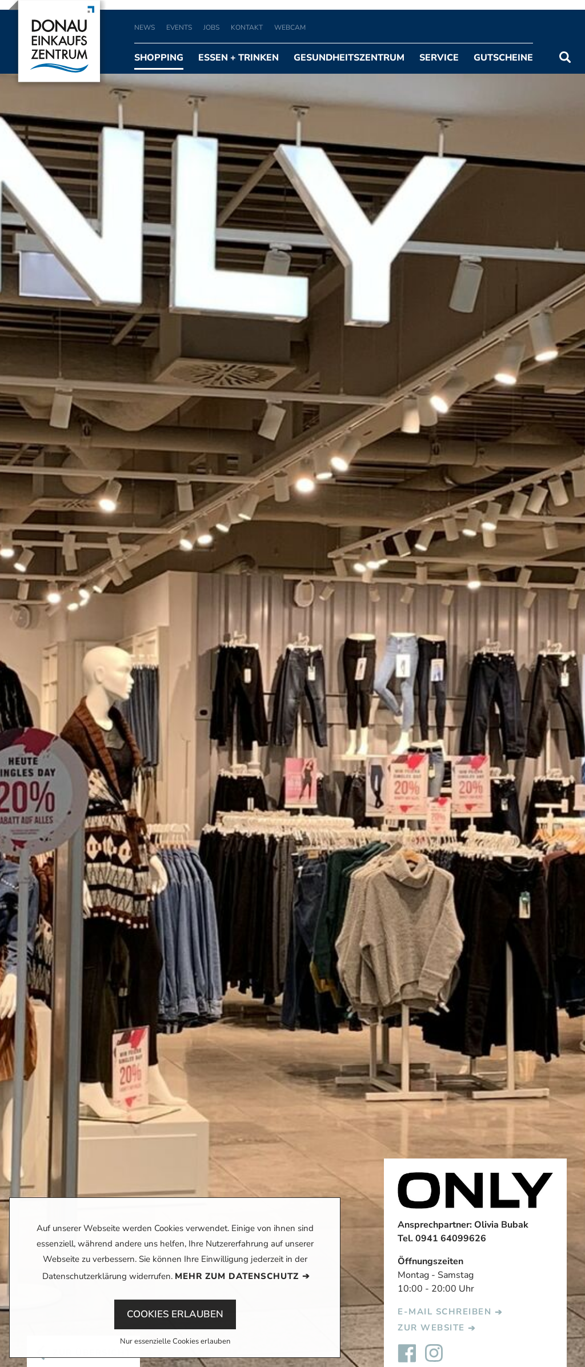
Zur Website (431, 1328)
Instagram (434, 1353)
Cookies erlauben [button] (175, 1314)
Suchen (565, 57)
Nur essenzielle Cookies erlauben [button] (175, 1342)
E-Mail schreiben (444, 1312)
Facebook (407, 1353)
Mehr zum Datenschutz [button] (237, 1276)
